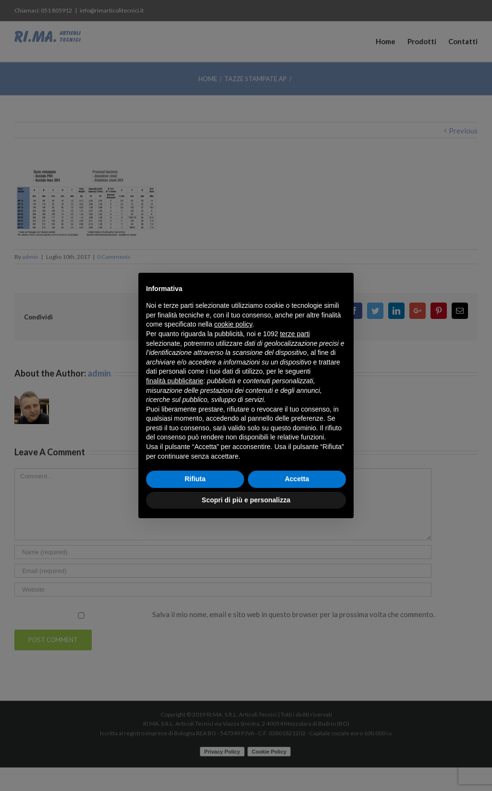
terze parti (295, 334)
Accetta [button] (297, 479)
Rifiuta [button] (195, 479)
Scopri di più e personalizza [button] (246, 500)
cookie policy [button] (233, 324)
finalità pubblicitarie (174, 381)
